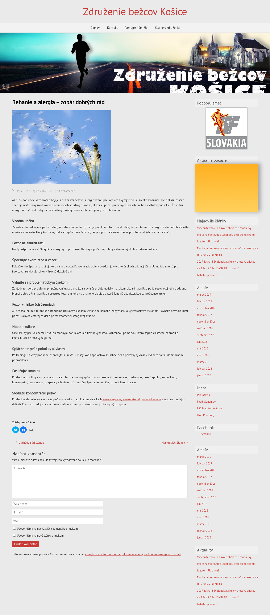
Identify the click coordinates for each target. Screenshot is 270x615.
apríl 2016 (203, 355)
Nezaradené (68, 191)
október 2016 (205, 328)
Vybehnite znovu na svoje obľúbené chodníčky (224, 557)
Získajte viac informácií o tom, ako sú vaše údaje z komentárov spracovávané (133, 554)
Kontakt (112, 28)
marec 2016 (204, 362)
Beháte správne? (206, 275)
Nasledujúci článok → (175, 442)
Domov (95, 28)
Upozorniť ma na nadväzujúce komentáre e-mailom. (47, 528)
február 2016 (204, 368)
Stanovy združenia (167, 28)
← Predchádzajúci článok (28, 442)
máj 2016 (202, 348)
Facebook (205, 427)
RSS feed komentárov (209, 408)
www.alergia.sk (112, 399)
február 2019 (204, 301)
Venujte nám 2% (136, 28)
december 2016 (206, 321)
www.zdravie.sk (151, 399)
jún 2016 (202, 342)
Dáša (19, 191)
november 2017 (206, 308)
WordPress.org (205, 415)
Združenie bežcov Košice (135, 11)
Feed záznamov (206, 401)
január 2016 (204, 375)
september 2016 (206, 335)
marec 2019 (204, 294)
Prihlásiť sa (203, 395)
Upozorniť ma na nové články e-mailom (40, 535)
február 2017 (204, 315)
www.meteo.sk (131, 399)
